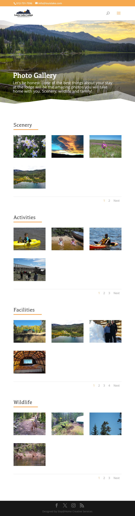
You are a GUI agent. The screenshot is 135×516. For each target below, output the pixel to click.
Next (117, 201)
